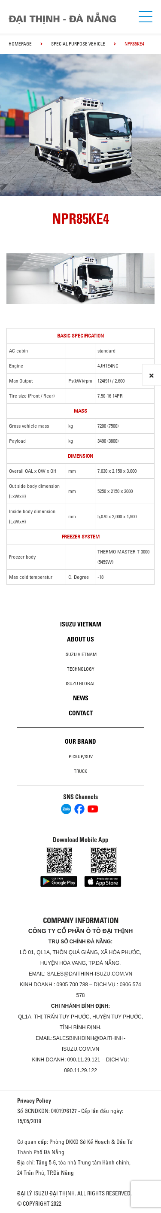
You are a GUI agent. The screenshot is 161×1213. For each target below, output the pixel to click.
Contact (81, 713)
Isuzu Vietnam (80, 624)
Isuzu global (80, 684)
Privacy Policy (34, 1100)
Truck (80, 771)
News (80, 698)
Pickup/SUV (81, 757)
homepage (20, 44)
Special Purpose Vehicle (78, 44)
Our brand (80, 741)
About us (80, 639)
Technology (80, 669)
